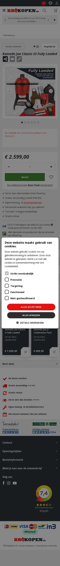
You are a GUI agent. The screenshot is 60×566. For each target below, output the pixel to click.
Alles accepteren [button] (31, 307)
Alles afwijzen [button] (31, 315)
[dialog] (29, 283)
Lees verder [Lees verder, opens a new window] (25, 266)
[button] (30, 322)
